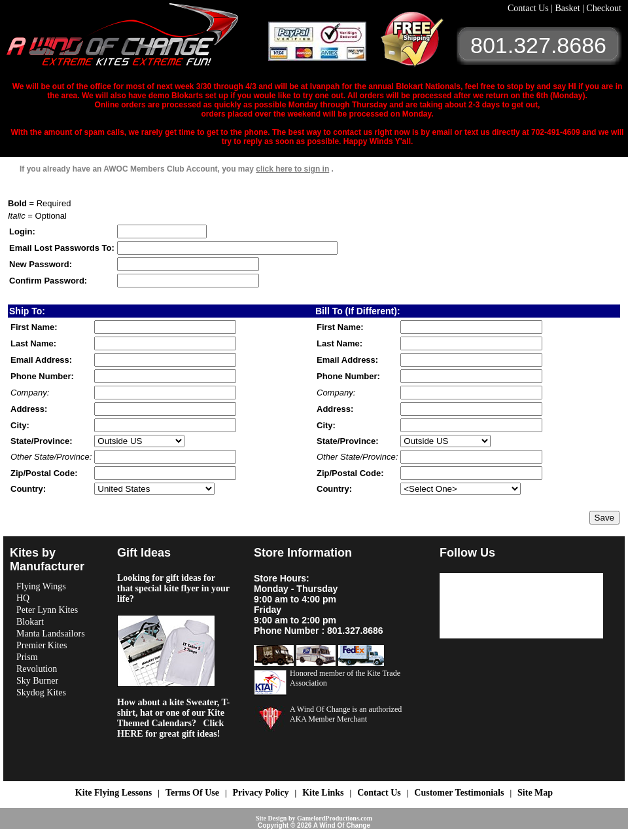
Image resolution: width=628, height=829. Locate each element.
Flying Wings (41, 586)
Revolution (36, 669)
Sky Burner (37, 681)
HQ (22, 598)
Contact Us (529, 8)
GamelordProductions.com (334, 818)
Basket (568, 8)
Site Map (535, 793)
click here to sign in (292, 169)
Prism (27, 657)
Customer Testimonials (459, 793)
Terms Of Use (192, 793)
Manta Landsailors (50, 633)
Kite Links (322, 793)
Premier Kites (41, 645)
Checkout (603, 8)
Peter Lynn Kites (47, 610)
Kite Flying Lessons (113, 793)
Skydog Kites (41, 692)
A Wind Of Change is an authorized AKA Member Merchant (346, 714)
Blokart (30, 622)
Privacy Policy (261, 793)
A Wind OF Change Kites (137, 39)
